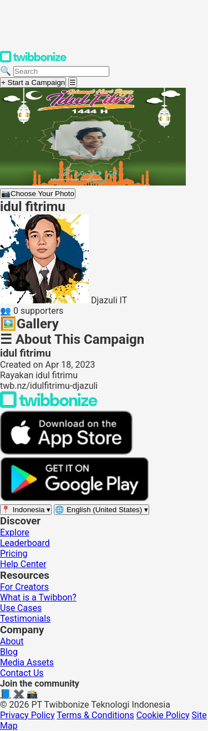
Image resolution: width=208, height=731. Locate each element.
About (12, 641)
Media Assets (27, 662)
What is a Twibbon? (38, 597)
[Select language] (101, 509)
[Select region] (26, 509)
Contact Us (22, 673)
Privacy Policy (27, 715)
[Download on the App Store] (66, 452)
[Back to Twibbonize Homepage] (49, 405)
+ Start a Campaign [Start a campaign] (33, 82)
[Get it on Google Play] (74, 498)
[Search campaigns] (61, 71)
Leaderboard (25, 543)
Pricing (14, 553)
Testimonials (25, 618)
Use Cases (21, 608)
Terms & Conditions (95, 715)
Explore (14, 532)
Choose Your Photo (37, 193)
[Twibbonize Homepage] (33, 60)
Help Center (23, 564)
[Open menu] (72, 82)
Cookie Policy (163, 715)
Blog (9, 652)
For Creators (24, 587)
